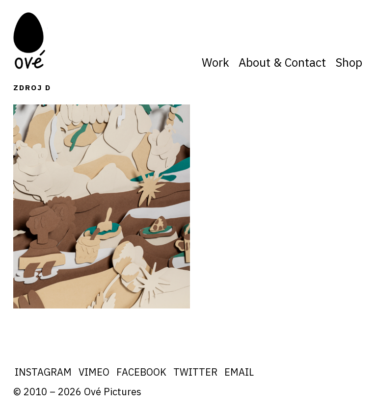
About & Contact (282, 62)
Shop (348, 62)
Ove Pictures (30, 40)
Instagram (43, 372)
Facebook (141, 372)
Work (215, 62)
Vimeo (94, 372)
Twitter (195, 372)
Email (239, 372)
